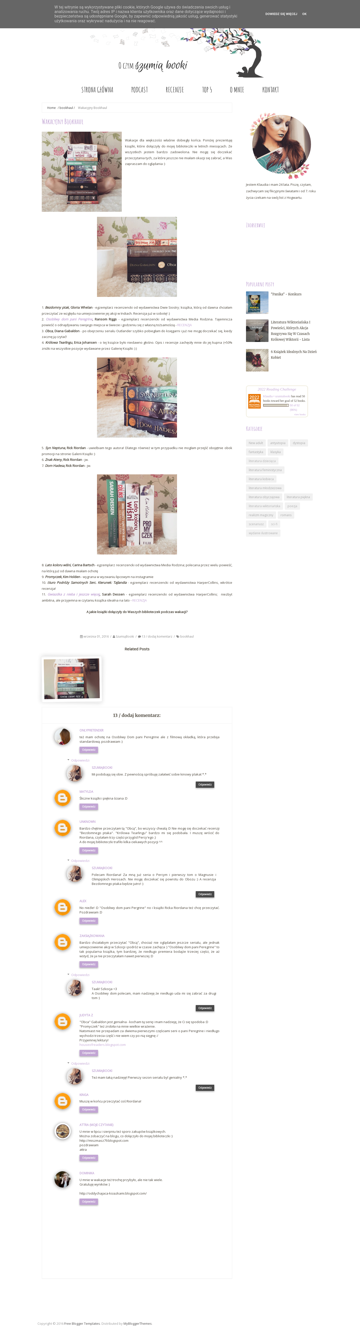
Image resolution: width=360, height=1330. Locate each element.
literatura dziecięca (262, 461)
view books (300, 414)
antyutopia (278, 443)
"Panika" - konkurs (286, 294)
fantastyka (256, 452)
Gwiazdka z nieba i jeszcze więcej (74, 594)
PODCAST (139, 89)
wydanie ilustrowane (263, 533)
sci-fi (274, 524)
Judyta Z (86, 1015)
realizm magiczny (261, 515)
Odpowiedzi (80, 760)
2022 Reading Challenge (277, 389)
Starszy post (218, 1295)
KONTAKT (270, 89)
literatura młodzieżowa (265, 488)
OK (304, 14)
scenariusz (256, 524)
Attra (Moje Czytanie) (96, 1125)
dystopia (299, 443)
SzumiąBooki (125, 636)
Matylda (86, 792)
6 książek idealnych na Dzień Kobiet (294, 355)
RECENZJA (184, 325)
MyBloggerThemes (138, 1323)
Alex (83, 901)
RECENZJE (175, 89)
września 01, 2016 (97, 636)
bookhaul (66, 108)
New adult (256, 443)
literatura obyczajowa (264, 497)
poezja (292, 506)
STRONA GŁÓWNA (97, 89)
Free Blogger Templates (82, 1323)
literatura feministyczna (265, 470)
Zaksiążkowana (92, 936)
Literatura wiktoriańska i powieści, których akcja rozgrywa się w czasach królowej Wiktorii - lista (290, 331)
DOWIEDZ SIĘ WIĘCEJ (281, 14)
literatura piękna (298, 497)
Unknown (88, 822)
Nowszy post (56, 1295)
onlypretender (92, 730)
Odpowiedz (89, 749)
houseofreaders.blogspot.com (103, 1044)
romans (286, 515)
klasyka (275, 452)
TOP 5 (207, 89)
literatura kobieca (261, 479)
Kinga (84, 1095)
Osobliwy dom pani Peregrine (69, 319)
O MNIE (237, 89)
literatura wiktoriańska (264, 506)
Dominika (87, 1173)
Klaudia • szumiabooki (277, 396)
